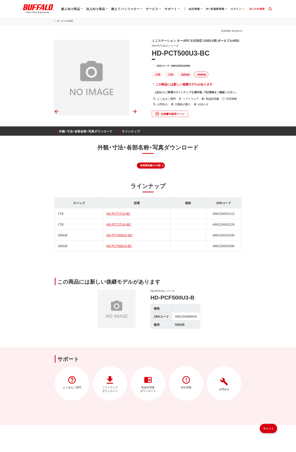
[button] (151, 166)
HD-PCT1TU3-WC (118, 224)
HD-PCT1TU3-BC (118, 213)
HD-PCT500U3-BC (118, 246)
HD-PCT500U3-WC (119, 235)
